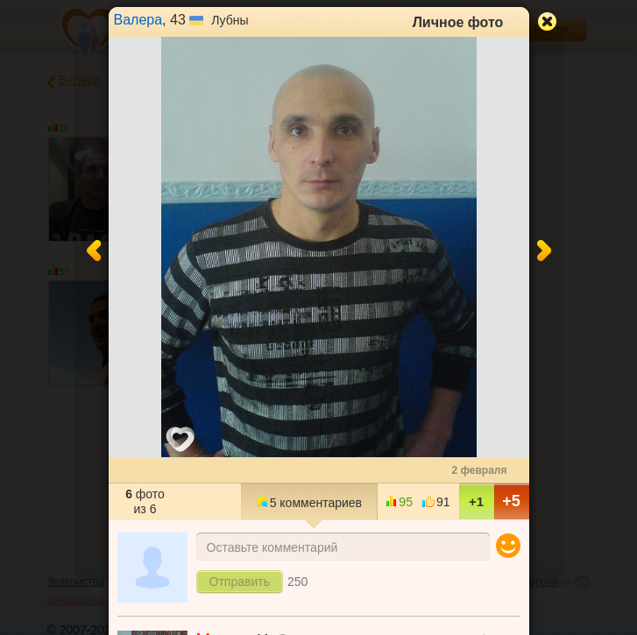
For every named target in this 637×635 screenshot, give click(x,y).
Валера (138, 19)
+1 (476, 501)
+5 (511, 501)
